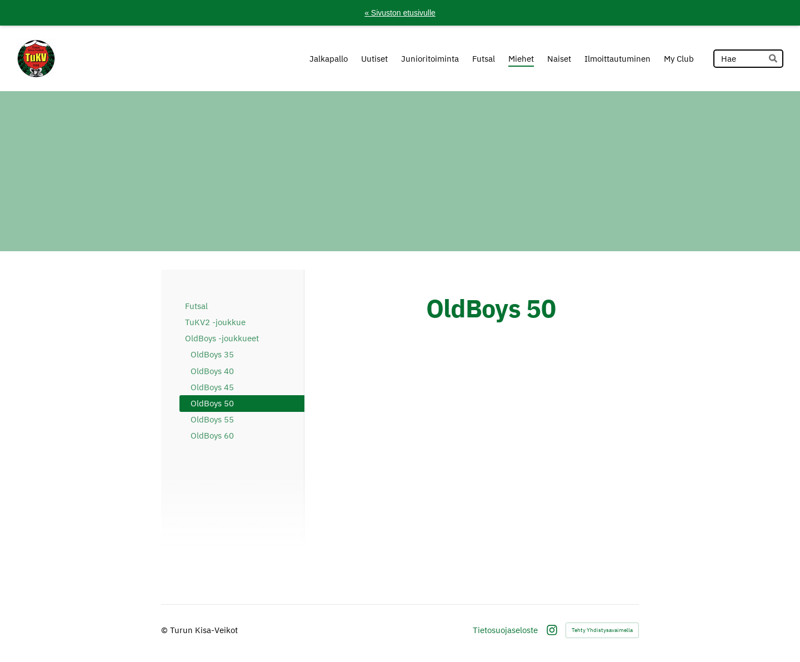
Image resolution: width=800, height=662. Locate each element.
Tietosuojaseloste (505, 630)
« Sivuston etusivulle (400, 12)
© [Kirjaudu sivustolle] (165, 630)
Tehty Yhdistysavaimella (602, 630)
